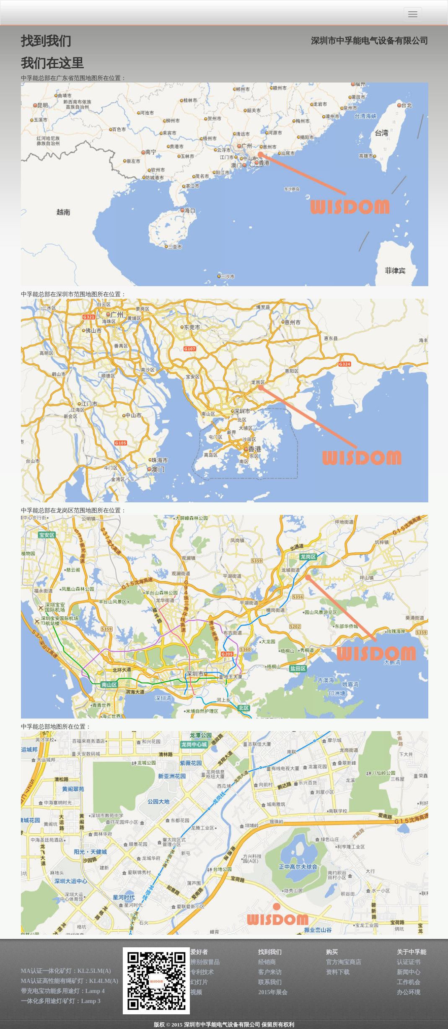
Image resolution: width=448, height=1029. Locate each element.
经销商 (267, 962)
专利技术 (202, 972)
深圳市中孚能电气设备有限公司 (68, 13)
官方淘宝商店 (343, 962)
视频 (196, 992)
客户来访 (270, 972)
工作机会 (408, 982)
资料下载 (338, 972)
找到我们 (270, 952)
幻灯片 (199, 982)
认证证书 (408, 962)
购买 (332, 952)
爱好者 (199, 952)
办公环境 (408, 992)
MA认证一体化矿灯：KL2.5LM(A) (66, 971)
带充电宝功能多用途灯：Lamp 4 (63, 991)
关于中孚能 (411, 952)
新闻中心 (408, 972)
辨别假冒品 (205, 962)
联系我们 (270, 982)
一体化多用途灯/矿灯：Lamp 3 (61, 1001)
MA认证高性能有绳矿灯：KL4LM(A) (70, 981)
